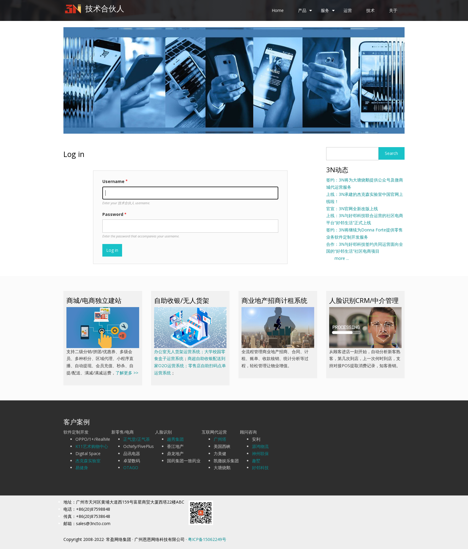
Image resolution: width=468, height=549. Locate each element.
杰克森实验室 (88, 460)
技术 (370, 10)
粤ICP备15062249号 (207, 539)
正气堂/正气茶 (136, 439)
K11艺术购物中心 (91, 446)
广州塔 (220, 439)
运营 (348, 10)
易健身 (81, 467)
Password (112, 214)
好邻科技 (260, 467)
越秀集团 (175, 439)
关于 (393, 10)
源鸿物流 (260, 446)
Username (113, 181)
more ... (337, 258)
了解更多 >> (127, 373)
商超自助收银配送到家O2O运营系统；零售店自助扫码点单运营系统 (190, 366)
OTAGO (130, 467)
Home (278, 10)
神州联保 (260, 453)
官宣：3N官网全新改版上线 (352, 208)
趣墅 (256, 460)
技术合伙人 (104, 8)
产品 (306, 12)
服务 (328, 12)
